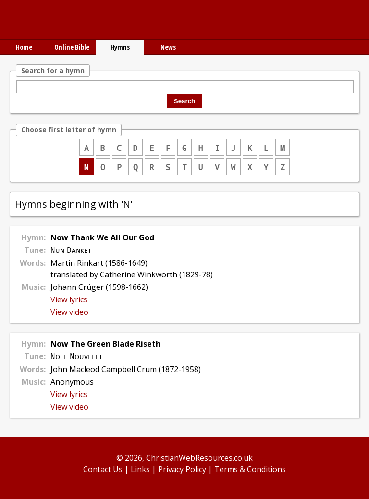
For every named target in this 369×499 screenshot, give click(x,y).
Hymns (120, 46)
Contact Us (103, 469)
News (168, 46)
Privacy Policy (182, 469)
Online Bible (71, 46)
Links (140, 469)
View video (69, 312)
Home (24, 46)
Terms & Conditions (250, 469)
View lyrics (68, 299)
